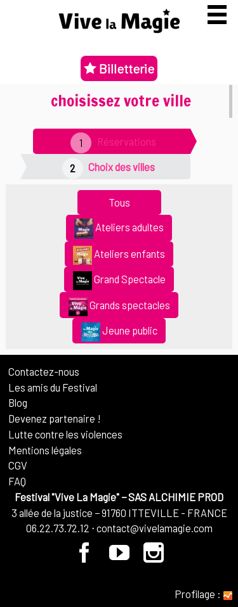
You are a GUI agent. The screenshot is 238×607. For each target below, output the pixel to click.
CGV (17, 465)
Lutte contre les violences (65, 434)
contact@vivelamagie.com (154, 527)
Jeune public (119, 332)
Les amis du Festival (52, 387)
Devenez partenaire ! (54, 418)
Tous (119, 202)
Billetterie (119, 68)
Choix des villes (121, 166)
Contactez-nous (43, 371)
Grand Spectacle (119, 280)
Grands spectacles (119, 306)
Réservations (126, 141)
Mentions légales (45, 450)
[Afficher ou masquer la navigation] (217, 14)
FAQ (17, 481)
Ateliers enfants (119, 255)
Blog (17, 402)
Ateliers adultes (119, 229)
